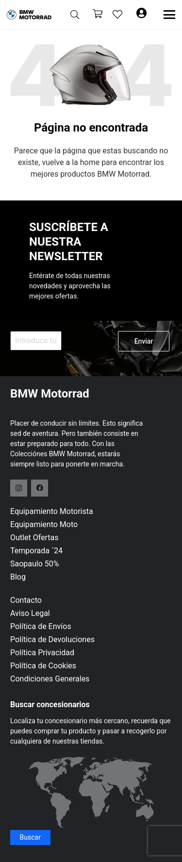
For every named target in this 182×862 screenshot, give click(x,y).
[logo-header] (29, 14)
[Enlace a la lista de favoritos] (117, 14)
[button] (74, 14)
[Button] (141, 14)
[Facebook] (39, 488)
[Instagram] (18, 488)
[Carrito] (97, 14)
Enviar (143, 341)
